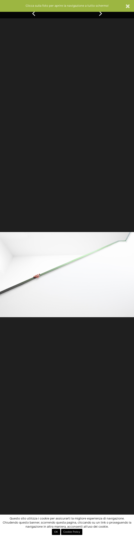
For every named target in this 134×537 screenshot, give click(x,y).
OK (56, 532)
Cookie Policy (71, 532)
